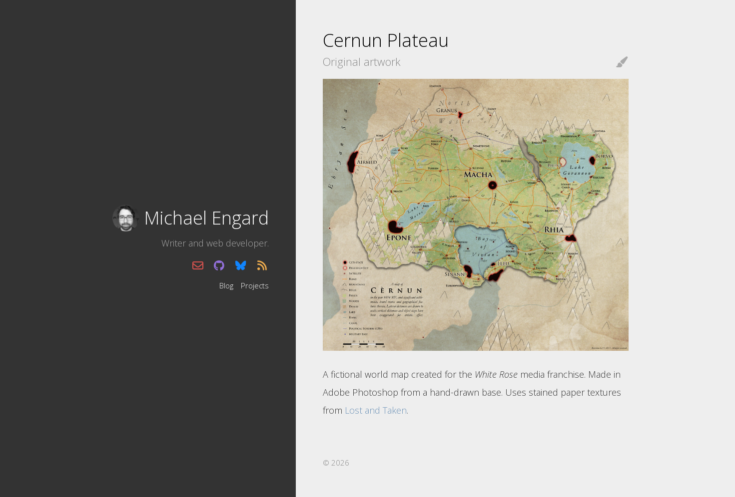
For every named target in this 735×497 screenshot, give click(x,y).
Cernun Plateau (386, 40)
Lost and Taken (376, 410)
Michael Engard (206, 218)
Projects (255, 285)
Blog (226, 285)
